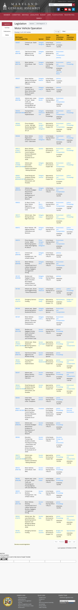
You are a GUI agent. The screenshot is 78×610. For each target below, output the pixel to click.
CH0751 (18, 518)
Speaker (41, 148)
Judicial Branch (22, 599)
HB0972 (17, 227)
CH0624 (23, 345)
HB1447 (17, 317)
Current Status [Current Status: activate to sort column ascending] (48, 38)
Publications (7, 31)
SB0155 (17, 342)
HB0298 (17, 98)
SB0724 (18, 64)
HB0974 (17, 240)
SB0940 (18, 263)
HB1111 (17, 253)
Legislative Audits (71, 1)
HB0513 (17, 148)
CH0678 (18, 125)
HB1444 (17, 308)
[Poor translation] (5, 559)
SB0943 (17, 516)
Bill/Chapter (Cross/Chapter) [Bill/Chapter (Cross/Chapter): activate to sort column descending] (19, 38)
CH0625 (18, 344)
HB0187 (17, 51)
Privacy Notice (42, 605)
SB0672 (18, 166)
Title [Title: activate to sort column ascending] (26, 39)
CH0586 (18, 165)
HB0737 (17, 215)
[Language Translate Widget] (67, 601)
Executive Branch (22, 597)
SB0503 (18, 190)
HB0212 (18, 345)
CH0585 (22, 166)
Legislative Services (62, 1)
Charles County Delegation (42, 137)
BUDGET (43, 15)
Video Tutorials (43, 607)
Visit (40, 601)
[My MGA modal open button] (69, 9)
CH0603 (22, 112)
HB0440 (17, 136)
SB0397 (17, 372)
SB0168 (18, 53)
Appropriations (60, 299)
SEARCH (39, 18)
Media (7, 35)
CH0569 (18, 177)
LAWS (49, 15)
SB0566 (17, 437)
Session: (32, 23)
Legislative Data (69, 597)
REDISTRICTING (69, 15)
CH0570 (22, 179)
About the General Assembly (46, 602)
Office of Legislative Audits (24, 604)
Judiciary (58, 42)
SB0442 (18, 179)
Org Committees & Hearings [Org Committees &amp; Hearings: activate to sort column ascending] (60, 37)
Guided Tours (42, 597)
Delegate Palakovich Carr (42, 112)
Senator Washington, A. (42, 343)
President (41, 408)
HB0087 (17, 42)
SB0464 (17, 398)
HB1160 (17, 262)
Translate (70, 602)
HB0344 (17, 111)
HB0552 (17, 163)
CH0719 (18, 532)
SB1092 (17, 531)
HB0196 (17, 62)
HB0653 (17, 202)
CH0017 (18, 150)
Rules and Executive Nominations (70, 410)
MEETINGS (25, 15)
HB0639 (17, 188)
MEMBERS (7, 15)
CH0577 (18, 217)
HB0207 (17, 78)
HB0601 (17, 175)
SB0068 (18, 278)
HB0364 (17, 123)
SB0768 (18, 100)
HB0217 (17, 87)
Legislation (7, 24)
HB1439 (17, 299)
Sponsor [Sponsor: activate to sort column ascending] (41, 39)
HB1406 (17, 289)
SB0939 (18, 254)
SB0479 (18, 152)
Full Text (7, 28)
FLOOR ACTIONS (57, 15)
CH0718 (18, 301)
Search (52, 5)
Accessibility (42, 604)
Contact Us (41, 599)
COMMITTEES (16, 15)
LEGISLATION (34, 15)
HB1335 (17, 276)
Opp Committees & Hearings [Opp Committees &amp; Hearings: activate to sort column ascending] (70, 37)
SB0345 (18, 112)
